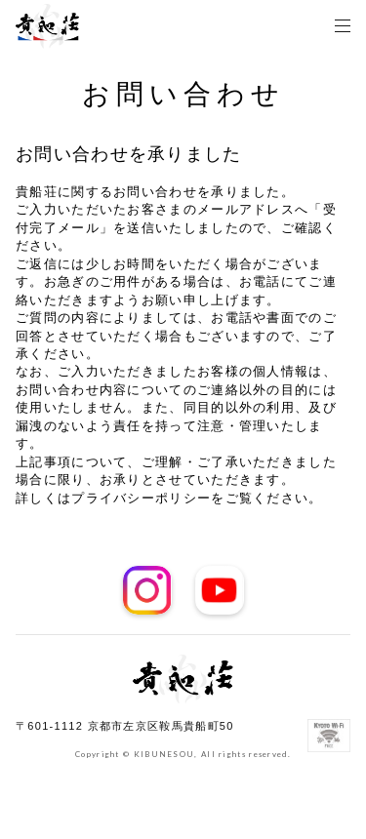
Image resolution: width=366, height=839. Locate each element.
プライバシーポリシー (141, 498)
